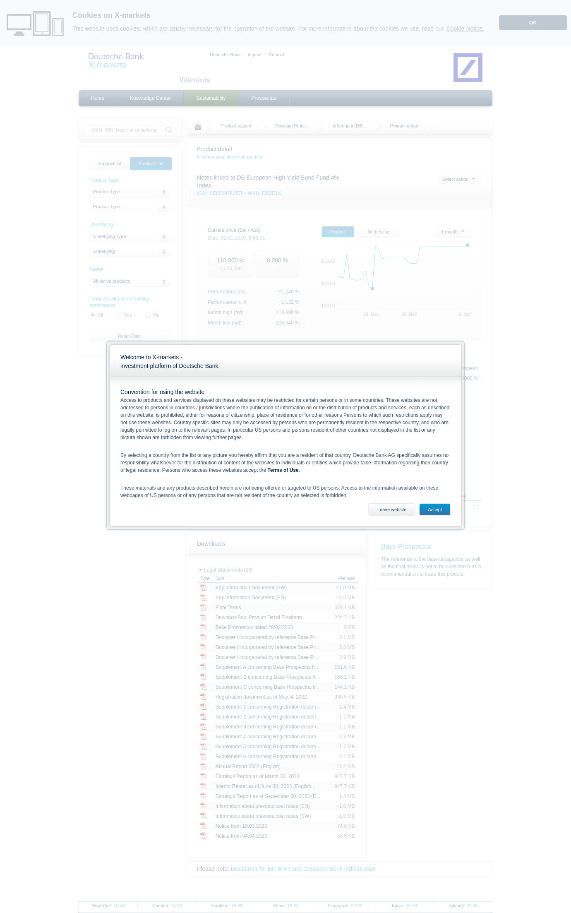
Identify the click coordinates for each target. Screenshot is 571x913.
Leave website (391, 509)
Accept (435, 509)
